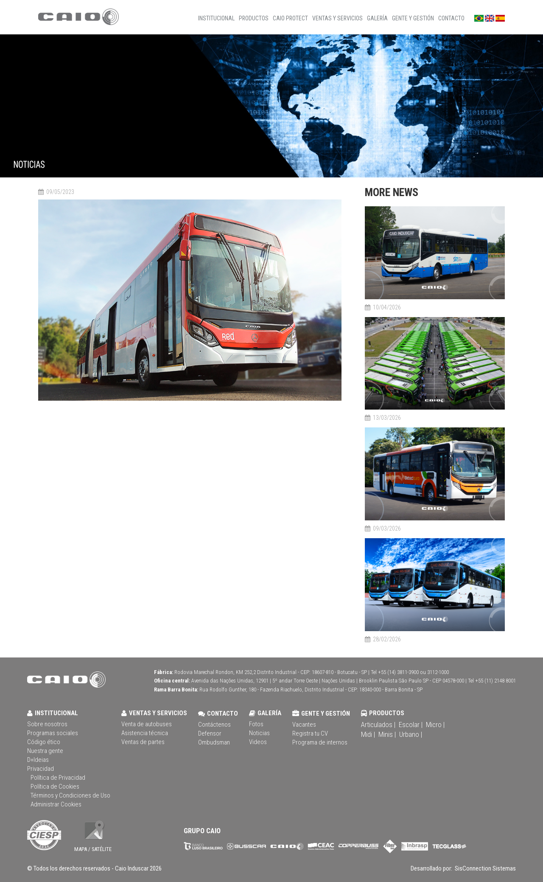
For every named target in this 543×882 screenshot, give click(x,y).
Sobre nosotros (47, 724)
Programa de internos (319, 742)
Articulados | (378, 724)
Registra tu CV (310, 733)
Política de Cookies (55, 786)
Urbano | (410, 734)
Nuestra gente (45, 751)
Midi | (368, 734)
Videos (258, 742)
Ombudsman (214, 742)
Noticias (259, 733)
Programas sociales (52, 733)
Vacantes (304, 724)
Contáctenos (214, 724)
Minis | (387, 734)
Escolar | (411, 724)
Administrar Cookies (56, 804)
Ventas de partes (143, 742)
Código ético (43, 742)
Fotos (256, 724)
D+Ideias (38, 760)
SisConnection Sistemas (484, 868)
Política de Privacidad (58, 777)
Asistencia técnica (144, 733)
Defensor (209, 733)
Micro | (435, 724)
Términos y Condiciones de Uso (70, 795)
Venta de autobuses (146, 724)
